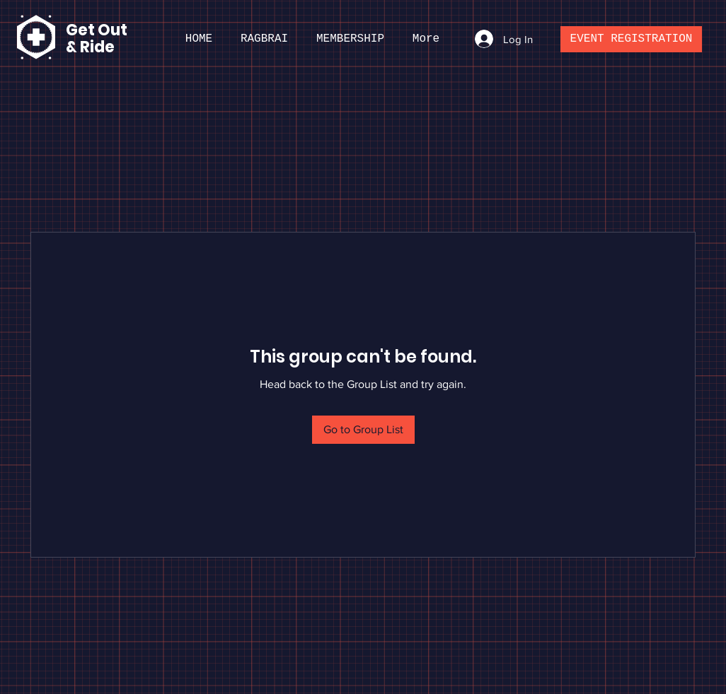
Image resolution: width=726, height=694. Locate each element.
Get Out (98, 30)
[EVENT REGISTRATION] (631, 39)
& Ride (90, 47)
